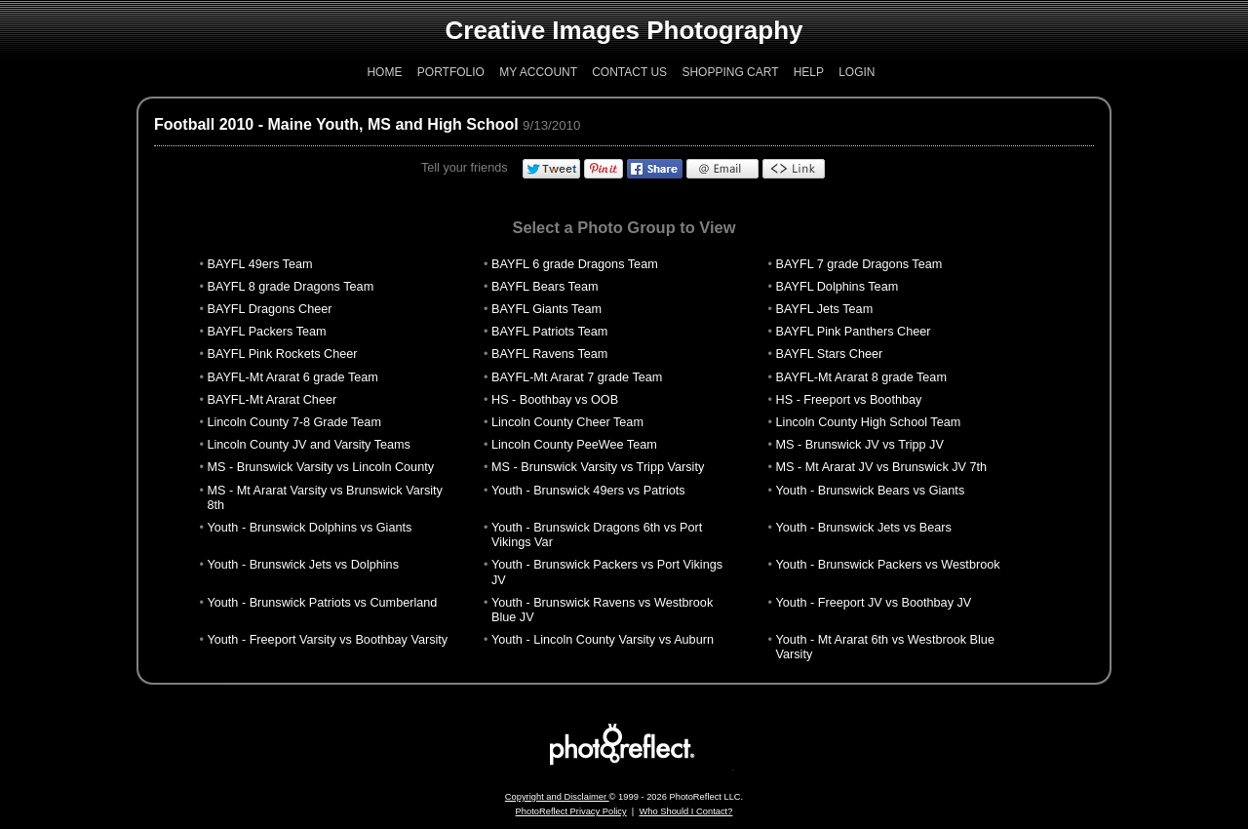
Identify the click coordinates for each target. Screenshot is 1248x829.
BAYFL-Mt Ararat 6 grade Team (292, 377)
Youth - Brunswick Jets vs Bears (864, 527)
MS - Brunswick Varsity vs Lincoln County (320, 467)
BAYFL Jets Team (825, 309)
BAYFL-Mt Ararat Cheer (271, 400)
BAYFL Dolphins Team (837, 287)
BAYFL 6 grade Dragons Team (574, 264)
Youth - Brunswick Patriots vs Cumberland (322, 603)
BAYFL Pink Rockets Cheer (282, 354)
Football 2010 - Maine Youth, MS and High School (336, 124)
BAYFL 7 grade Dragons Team (859, 264)
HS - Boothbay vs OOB (554, 400)
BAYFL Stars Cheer (829, 354)
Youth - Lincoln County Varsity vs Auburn (602, 640)
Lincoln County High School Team (868, 422)
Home (384, 72)
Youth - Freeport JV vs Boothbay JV (874, 603)
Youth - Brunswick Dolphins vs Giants (309, 527)
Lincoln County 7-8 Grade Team (293, 422)
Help (809, 72)
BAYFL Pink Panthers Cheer (853, 331)
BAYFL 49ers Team (259, 264)
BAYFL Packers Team (266, 331)
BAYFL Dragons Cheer (269, 309)
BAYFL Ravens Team (549, 354)
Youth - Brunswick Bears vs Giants (870, 490)
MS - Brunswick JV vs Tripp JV (860, 445)
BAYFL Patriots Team (549, 331)
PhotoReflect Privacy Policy (571, 811)
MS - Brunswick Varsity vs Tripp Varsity (597, 467)
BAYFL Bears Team (545, 287)
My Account (538, 72)
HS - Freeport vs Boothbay (849, 400)
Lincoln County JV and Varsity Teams (308, 445)
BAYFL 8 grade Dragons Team (290, 287)
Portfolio (451, 72)
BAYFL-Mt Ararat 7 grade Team (576, 377)
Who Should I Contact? (685, 811)
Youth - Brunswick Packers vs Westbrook (888, 565)
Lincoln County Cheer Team (567, 422)
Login (856, 72)
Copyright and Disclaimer (557, 797)
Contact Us (629, 72)
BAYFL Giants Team (546, 309)
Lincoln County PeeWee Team (574, 445)
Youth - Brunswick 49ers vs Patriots (588, 490)
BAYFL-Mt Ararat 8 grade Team (861, 377)
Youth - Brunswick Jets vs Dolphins (303, 565)
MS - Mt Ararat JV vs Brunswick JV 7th (882, 467)
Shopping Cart (730, 72)
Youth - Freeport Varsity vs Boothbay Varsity (327, 640)
